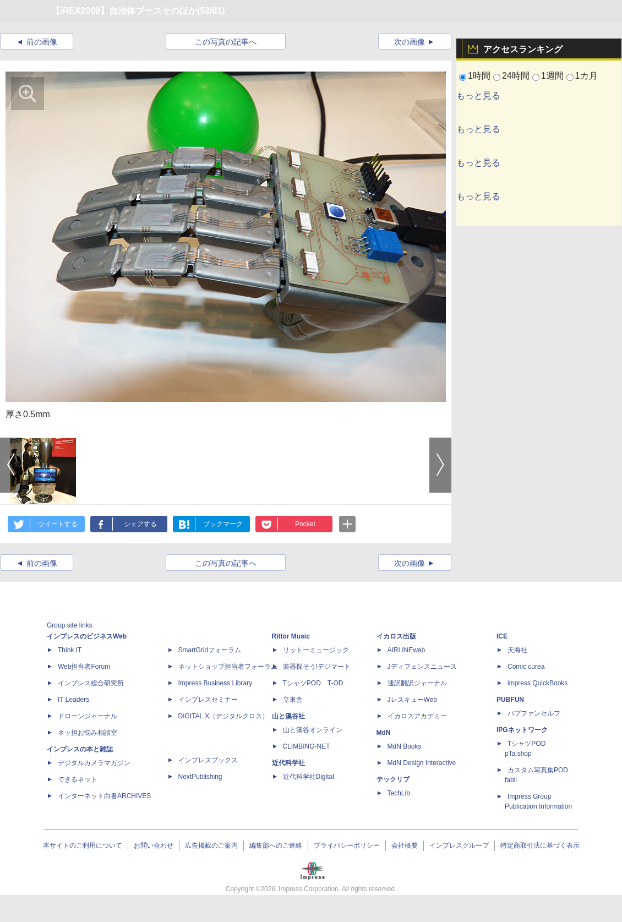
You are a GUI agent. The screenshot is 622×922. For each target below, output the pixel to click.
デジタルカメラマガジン (94, 763)
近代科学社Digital (308, 777)
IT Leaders (73, 699)
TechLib (399, 793)
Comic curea (526, 666)
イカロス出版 (396, 636)
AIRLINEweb (406, 650)
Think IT (69, 650)
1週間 (552, 75)
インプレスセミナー (208, 699)
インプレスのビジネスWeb (87, 636)
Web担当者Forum (84, 666)
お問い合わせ (153, 845)
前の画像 (41, 41)
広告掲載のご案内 (211, 845)
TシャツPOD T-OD (313, 683)
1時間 (479, 75)
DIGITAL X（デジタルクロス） (223, 716)
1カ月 (586, 75)
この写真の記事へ (226, 41)
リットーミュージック (316, 650)
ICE (502, 636)
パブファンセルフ (534, 713)
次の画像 (409, 41)
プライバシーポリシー (347, 845)
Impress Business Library (215, 683)
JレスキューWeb (412, 699)
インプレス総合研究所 (91, 683)
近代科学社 (288, 763)
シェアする (140, 524)
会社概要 (404, 845)
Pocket (305, 524)
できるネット (77, 779)
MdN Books (405, 746)
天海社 (517, 650)
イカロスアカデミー (417, 716)
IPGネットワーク (522, 730)
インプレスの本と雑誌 (80, 749)
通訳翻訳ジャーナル (417, 683)
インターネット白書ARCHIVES (104, 796)
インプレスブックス (208, 760)
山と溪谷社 (288, 716)
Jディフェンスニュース (422, 666)
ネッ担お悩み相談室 (87, 732)
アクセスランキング (523, 49)
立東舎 (293, 699)
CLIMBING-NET (306, 746)
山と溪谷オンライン (312, 730)
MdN (384, 732)
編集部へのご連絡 (275, 845)
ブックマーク (223, 524)
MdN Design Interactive (422, 763)
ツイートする (58, 524)
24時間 (516, 75)
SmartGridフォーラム (210, 650)
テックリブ (393, 779)
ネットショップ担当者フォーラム (227, 666)
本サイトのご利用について (82, 845)
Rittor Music (291, 636)
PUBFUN (510, 699)
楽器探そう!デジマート (317, 666)
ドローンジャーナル (87, 716)
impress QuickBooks (538, 683)
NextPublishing (200, 777)
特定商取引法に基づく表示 (540, 845)
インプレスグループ (459, 845)
